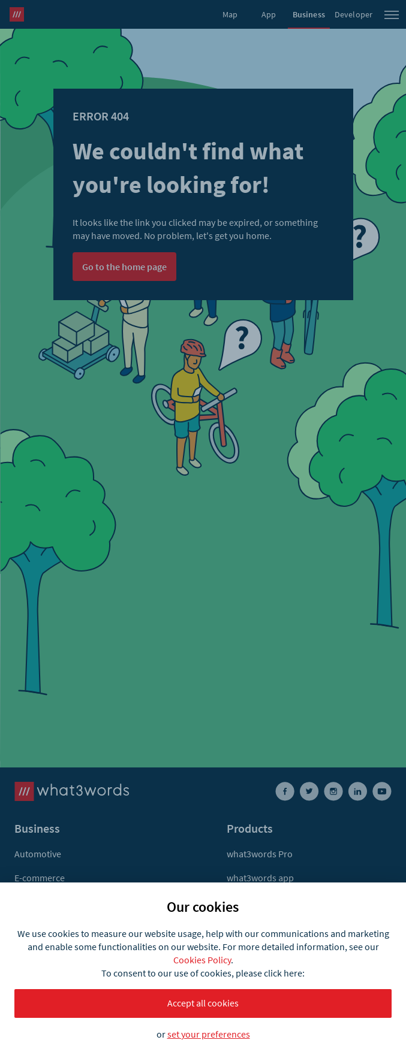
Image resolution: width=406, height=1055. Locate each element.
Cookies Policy (202, 960)
